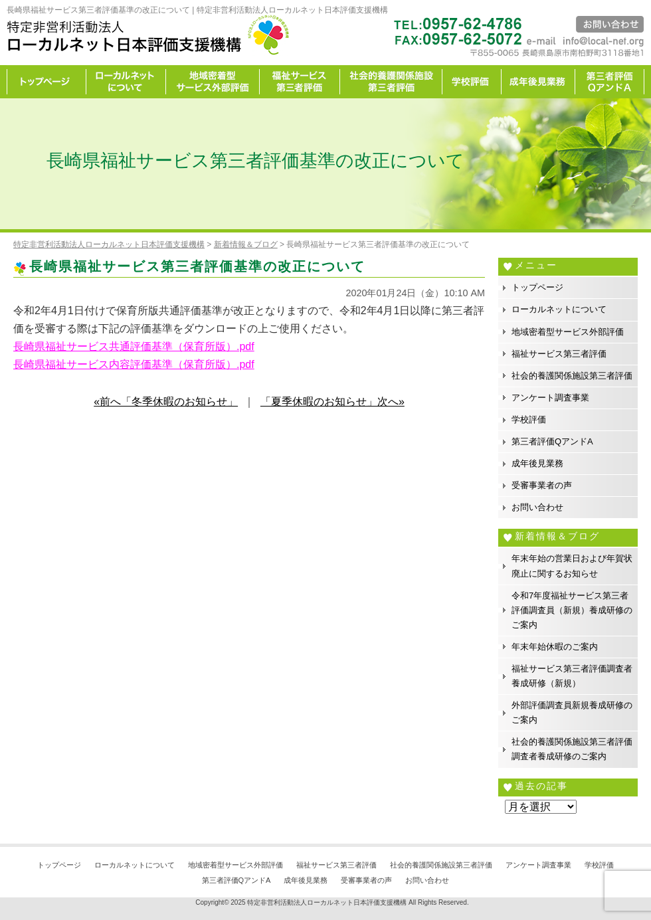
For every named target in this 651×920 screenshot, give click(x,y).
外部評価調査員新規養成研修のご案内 (572, 712)
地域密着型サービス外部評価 (213, 81)
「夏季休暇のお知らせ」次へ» (332, 401)
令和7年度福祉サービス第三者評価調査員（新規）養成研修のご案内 (572, 610)
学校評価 (472, 81)
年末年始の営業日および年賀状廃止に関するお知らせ (572, 565)
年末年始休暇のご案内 (555, 647)
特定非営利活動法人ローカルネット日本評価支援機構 (327, 902)
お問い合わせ (537, 507)
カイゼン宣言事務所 (609, 81)
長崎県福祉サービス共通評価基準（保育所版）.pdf (133, 346)
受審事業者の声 (542, 485)
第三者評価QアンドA (552, 441)
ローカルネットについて (126, 81)
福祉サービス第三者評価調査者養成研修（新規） (572, 676)
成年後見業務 (538, 81)
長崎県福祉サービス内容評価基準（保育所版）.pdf (133, 364)
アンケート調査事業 (550, 398)
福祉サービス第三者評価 (300, 81)
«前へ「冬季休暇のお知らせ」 (166, 401)
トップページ (46, 81)
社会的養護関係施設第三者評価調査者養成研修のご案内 (572, 749)
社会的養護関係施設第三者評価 (391, 81)
